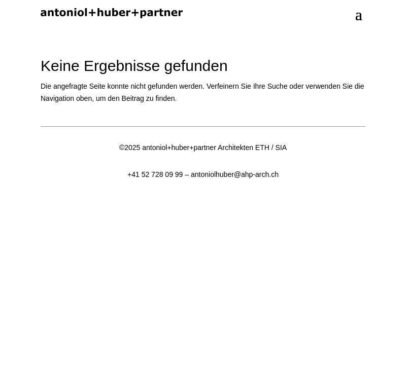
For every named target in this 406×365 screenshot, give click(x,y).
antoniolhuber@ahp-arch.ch (235, 174)
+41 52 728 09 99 (155, 174)
